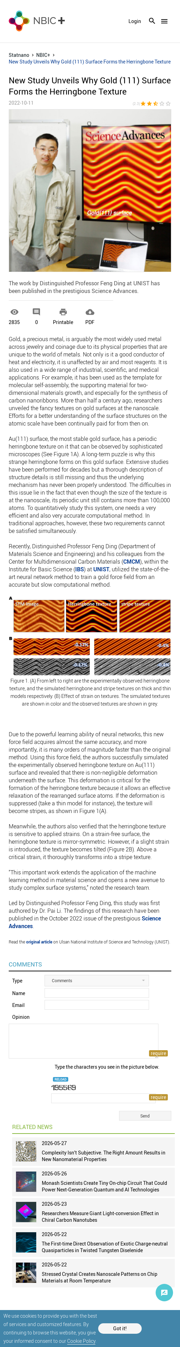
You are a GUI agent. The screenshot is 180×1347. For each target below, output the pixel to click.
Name (18, 993)
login (134, 21)
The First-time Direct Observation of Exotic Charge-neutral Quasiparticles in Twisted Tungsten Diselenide (105, 1247)
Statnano (19, 55)
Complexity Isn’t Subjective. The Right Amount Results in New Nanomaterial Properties (103, 1155)
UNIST (101, 569)
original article (39, 942)
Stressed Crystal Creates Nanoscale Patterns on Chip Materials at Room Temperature (99, 1277)
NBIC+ (43, 55)
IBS (79, 569)
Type (17, 980)
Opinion (21, 1017)
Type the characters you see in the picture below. (107, 1066)
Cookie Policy (81, 1341)
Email (18, 1005)
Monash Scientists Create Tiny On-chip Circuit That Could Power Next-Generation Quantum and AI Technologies (104, 1186)
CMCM (131, 561)
